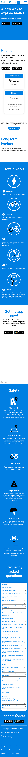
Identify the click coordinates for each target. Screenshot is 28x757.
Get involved (6, 736)
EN (18, 2)
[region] (14, 361)
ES (21, 2)
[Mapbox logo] (3, 382)
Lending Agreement (14, 750)
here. (2, 152)
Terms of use (4, 750)
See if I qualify (14, 128)
